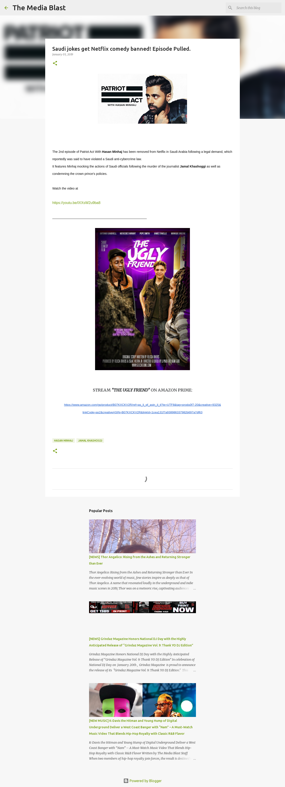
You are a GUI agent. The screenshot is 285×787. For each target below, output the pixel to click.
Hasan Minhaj (63, 440)
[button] (55, 64)
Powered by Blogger (142, 781)
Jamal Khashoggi (90, 440)
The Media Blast (39, 8)
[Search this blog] (258, 7)
